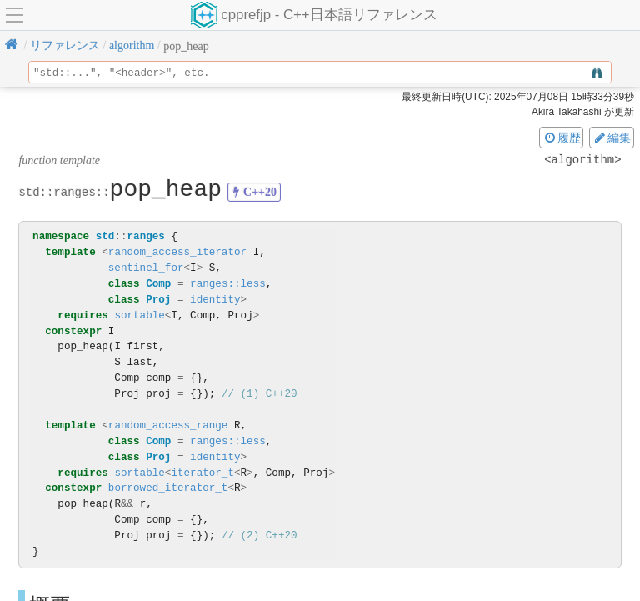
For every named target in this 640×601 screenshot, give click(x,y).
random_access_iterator (177, 252)
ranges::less (228, 284)
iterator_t (202, 473)
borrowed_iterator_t (168, 488)
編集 (611, 137)
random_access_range (168, 425)
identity (215, 300)
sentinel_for (146, 268)
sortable (139, 315)
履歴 (561, 137)
